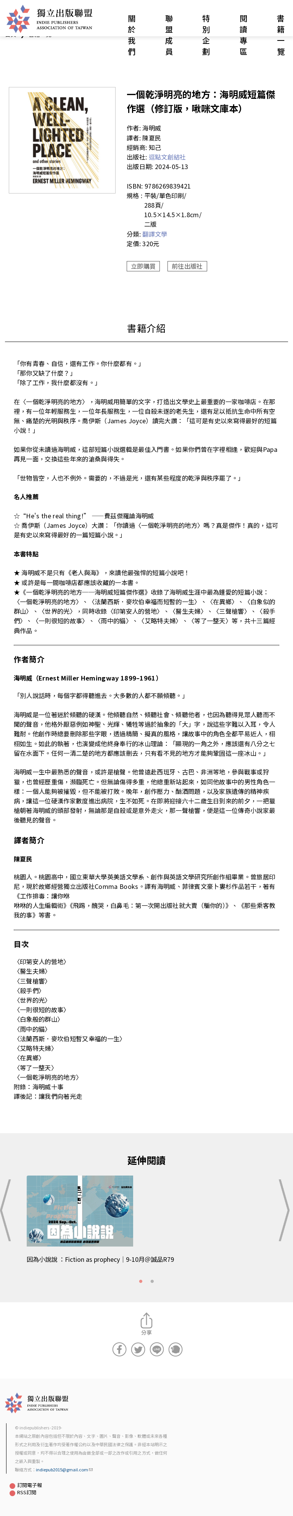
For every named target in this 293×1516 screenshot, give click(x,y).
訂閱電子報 (29, 1485)
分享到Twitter (138, 1349)
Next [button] (285, 1210)
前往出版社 (187, 266)
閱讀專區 (243, 35)
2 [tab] (152, 1281)
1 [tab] (141, 1281)
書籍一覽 (281, 35)
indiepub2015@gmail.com (64, 1469)
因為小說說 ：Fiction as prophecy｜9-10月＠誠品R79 (100, 1259)
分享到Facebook (119, 1349)
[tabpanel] (146, 1224)
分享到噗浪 (175, 1349)
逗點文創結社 (167, 156)
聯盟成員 (169, 35)
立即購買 (143, 266)
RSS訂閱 (26, 1492)
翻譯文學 (154, 234)
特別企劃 (206, 35)
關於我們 (131, 35)
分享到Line (156, 1349)
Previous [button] (8, 1210)
